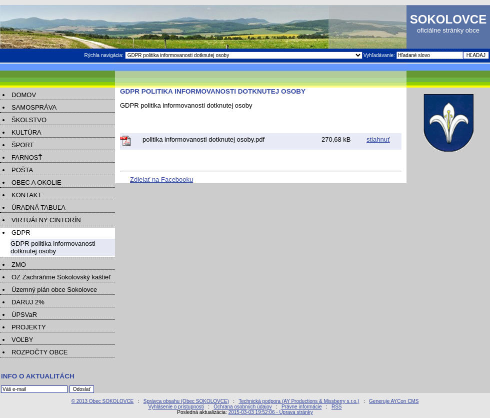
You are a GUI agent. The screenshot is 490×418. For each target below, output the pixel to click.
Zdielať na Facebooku (161, 179)
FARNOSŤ (27, 157)
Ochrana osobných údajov (243, 406)
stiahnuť (378, 139)
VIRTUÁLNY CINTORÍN (46, 220)
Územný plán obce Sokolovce (54, 289)
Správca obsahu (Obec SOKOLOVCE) (186, 401)
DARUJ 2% (28, 302)
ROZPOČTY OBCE (40, 352)
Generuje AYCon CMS (393, 401)
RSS (337, 406)
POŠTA (22, 170)
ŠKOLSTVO (29, 120)
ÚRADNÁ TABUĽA (39, 207)
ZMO (19, 264)
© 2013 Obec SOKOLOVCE (103, 401)
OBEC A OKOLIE (37, 182)
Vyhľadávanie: (380, 55)
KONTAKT (27, 195)
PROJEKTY (29, 327)
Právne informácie (302, 406)
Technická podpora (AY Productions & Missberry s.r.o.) (298, 401)
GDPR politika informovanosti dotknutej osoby (53, 247)
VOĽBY (22, 339)
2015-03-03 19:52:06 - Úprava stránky (270, 412)
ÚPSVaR (24, 314)
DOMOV (24, 95)
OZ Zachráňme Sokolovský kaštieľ (61, 277)
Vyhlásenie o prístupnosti (176, 406)
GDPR (21, 232)
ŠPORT (23, 145)
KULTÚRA (27, 132)
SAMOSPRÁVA (34, 107)
